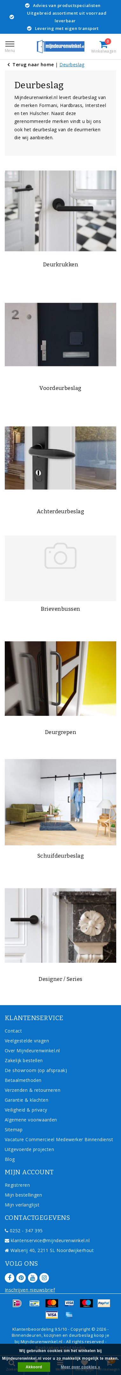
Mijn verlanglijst (22, 1205)
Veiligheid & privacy (26, 1110)
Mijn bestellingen (23, 1195)
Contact (13, 1031)
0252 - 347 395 (24, 1230)
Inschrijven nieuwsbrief (30, 1290)
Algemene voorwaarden (31, 1120)
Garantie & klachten (26, 1100)
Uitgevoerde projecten (29, 1149)
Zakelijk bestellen (24, 1060)
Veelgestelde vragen (27, 1041)
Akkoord (34, 1367)
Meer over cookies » (80, 1367)
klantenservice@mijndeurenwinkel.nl (47, 1240)
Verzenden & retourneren (32, 1090)
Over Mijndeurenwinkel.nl (32, 1050)
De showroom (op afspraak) (37, 1070)
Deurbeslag (71, 64)
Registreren (17, 1185)
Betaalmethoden (23, 1080)
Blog (10, 1159)
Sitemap (14, 1130)
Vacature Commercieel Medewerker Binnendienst (59, 1139)
